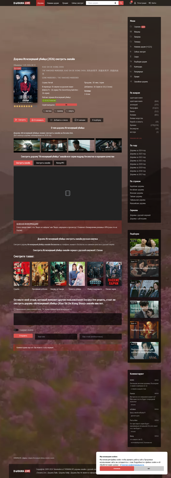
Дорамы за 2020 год (138, 164)
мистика (49, 111)
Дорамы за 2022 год (138, 157)
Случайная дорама (141, 81)
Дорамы (40, 3)
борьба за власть (143, 121)
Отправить (23, 335)
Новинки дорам (53, 3)
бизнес (139, 111)
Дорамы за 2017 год (137, 174)
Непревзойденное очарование (141, 442)
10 (36, 106)
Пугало (133, 405)
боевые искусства (143, 118)
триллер (60, 111)
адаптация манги (143, 101)
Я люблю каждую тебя (138, 389)
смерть (71, 111)
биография (141, 108)
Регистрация (140, 3)
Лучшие (65, 3)
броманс (140, 125)
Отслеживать (38, 120)
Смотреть (20, 119)
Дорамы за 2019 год (138, 167)
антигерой (141, 104)
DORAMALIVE (17, 458)
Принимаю (117, 468)
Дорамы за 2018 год (138, 171)
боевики (140, 115)
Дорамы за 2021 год (138, 160)
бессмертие (141, 128)
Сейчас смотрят (78, 3)
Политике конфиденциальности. (132, 465)
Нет (149, 468)
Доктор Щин (135, 416)
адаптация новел (143, 97)
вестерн (140, 132)
